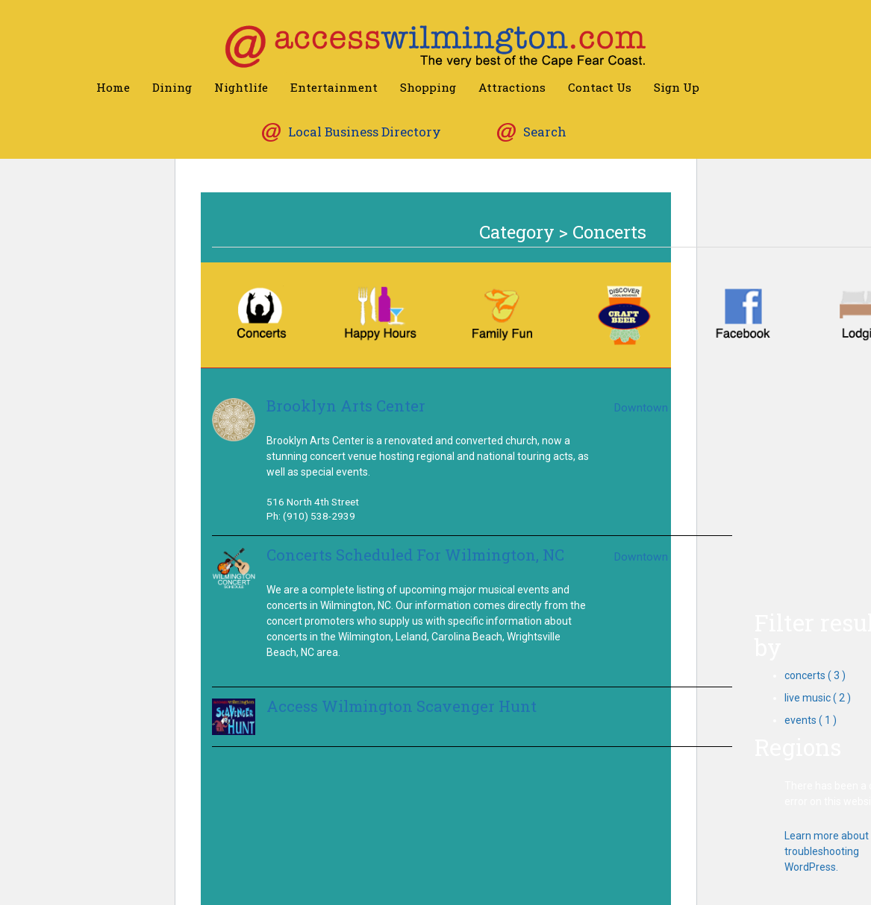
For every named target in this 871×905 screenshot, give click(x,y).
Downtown (641, 407)
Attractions (512, 87)
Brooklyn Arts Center (345, 406)
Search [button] (544, 131)
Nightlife (241, 87)
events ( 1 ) (810, 720)
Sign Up (676, 87)
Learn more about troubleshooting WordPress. (826, 851)
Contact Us (599, 87)
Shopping (428, 87)
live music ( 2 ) (817, 698)
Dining (172, 87)
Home (113, 87)
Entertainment (334, 87)
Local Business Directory (364, 131)
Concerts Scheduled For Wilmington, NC (415, 555)
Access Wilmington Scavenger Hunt (401, 706)
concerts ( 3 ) (815, 675)
